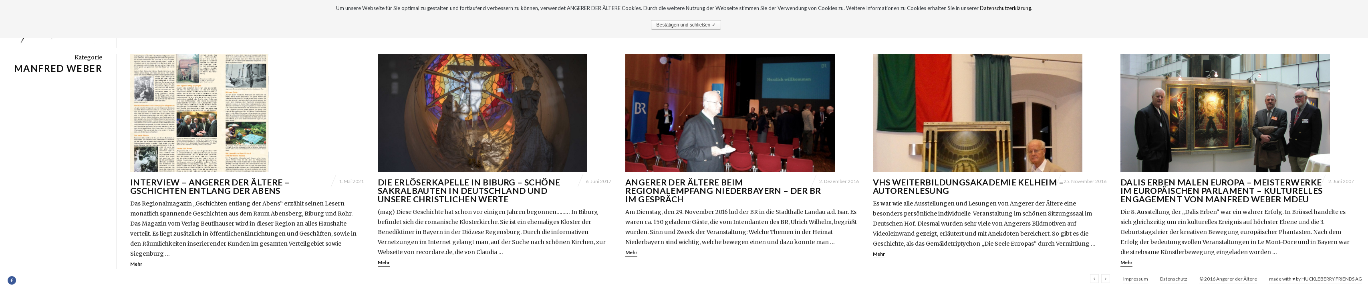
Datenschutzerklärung (1005, 8)
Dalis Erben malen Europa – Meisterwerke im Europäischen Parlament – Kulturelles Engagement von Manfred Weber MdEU (1221, 190)
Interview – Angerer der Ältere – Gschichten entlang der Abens (210, 186)
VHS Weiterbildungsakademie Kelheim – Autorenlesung (968, 186)
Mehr (136, 264)
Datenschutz (1173, 279)
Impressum (1135, 279)
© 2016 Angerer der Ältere (1228, 279)
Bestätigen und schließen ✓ (685, 25)
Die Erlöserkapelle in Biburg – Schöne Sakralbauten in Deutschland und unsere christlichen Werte (469, 190)
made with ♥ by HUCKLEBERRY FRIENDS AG (1315, 279)
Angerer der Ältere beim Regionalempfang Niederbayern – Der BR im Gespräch (723, 190)
